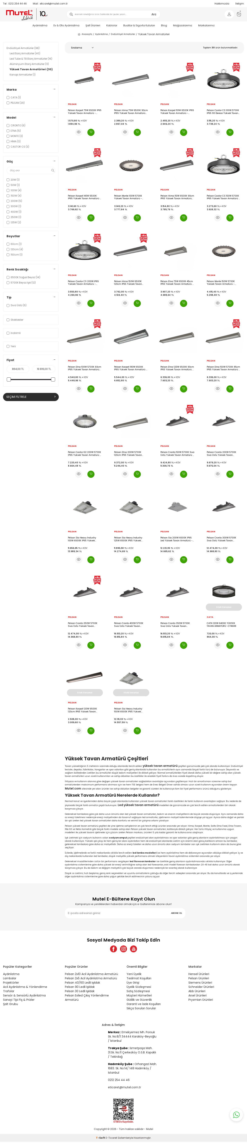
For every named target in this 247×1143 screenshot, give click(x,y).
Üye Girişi (133, 984)
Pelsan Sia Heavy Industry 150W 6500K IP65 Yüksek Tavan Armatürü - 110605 (128, 710)
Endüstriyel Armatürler (123, 34)
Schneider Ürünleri (201, 988)
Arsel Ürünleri (197, 997)
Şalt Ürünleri (93, 25)
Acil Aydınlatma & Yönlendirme (25, 988)
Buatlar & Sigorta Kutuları (139, 25)
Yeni (11, 346)
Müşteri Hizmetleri (139, 997)
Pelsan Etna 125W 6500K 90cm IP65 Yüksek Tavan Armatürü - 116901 (177, 368)
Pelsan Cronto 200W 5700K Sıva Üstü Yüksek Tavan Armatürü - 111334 (221, 453)
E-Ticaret (111, 1139)
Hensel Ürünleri (198, 975)
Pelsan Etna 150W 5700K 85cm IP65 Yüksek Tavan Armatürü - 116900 (223, 368)
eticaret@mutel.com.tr (50, 3)
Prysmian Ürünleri (200, 1001)
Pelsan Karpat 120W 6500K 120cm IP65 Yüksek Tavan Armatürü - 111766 (82, 710)
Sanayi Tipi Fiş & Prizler (18, 1001)
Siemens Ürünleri (200, 984)
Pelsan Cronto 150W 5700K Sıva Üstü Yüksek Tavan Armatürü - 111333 (177, 453)
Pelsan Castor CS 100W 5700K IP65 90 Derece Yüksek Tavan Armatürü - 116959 (223, 112)
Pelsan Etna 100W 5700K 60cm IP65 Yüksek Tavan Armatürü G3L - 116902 (84, 368)
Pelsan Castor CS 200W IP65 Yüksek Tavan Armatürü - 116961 (83, 283)
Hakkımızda (222, 3)
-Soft (101, 1139)
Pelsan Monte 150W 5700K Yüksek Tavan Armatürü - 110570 (221, 283)
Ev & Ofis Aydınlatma (66, 25)
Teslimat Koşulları (139, 979)
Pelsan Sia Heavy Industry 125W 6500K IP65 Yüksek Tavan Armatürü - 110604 (128, 539)
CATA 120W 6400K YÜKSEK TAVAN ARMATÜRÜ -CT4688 (221, 624)
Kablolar (111, 25)
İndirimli (14, 333)
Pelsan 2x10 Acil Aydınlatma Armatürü (91, 975)
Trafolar (8, 992)
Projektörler (11, 984)
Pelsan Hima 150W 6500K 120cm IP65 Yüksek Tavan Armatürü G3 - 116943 (128, 283)
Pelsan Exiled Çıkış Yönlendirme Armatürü (87, 999)
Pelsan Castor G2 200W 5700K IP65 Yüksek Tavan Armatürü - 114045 (84, 453)
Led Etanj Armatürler (25, 53)
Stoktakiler (15, 319)
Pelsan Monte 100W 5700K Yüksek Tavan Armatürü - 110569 (128, 197)
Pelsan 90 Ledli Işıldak (80, 988)
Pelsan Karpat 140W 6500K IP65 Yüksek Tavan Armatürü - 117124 (84, 197)
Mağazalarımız (182, 25)
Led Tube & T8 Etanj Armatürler (31, 58)
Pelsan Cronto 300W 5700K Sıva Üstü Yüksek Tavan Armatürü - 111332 (221, 539)
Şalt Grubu (10, 1005)
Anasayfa (85, 34)
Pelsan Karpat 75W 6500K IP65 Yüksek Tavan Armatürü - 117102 (84, 112)
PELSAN (72, 104)
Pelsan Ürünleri (198, 979)
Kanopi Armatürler (23, 74)
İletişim (239, 3)
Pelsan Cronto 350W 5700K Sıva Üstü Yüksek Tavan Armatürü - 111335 (175, 624)
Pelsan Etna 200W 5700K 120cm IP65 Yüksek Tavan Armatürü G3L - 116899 (128, 453)
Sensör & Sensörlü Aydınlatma (24, 997)
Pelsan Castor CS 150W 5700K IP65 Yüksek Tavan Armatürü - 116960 (223, 197)
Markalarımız (206, 25)
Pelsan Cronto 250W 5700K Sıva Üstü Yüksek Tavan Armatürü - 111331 (82, 624)
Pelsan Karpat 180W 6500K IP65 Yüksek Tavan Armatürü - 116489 (130, 368)
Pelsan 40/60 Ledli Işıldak (82, 984)
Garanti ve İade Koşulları (144, 1005)
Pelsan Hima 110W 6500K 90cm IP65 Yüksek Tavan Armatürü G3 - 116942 (177, 197)
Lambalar (9, 979)
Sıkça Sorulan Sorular (141, 1009)
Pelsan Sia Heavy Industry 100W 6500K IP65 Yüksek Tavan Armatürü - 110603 (82, 539)
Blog (164, 25)
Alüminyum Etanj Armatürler (29, 64)
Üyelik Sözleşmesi (139, 988)
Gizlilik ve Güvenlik (139, 1001)
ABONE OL (176, 913)
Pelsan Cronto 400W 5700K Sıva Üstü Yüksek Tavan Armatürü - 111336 (128, 624)
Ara (153, 14)
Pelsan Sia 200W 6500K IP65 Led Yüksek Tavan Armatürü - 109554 (176, 539)
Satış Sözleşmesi (138, 992)
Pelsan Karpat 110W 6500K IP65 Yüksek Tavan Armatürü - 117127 (177, 112)
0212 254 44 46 (15, 3)
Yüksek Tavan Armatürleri (31, 69)
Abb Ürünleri (196, 992)
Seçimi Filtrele (31, 397)
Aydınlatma (39, 25)
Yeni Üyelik (134, 975)
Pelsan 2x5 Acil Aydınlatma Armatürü (91, 979)
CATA (210, 617)
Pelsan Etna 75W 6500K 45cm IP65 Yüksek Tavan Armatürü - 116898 (177, 283)
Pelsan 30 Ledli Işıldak (80, 992)
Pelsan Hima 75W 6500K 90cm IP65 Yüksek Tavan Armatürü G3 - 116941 (131, 112)
